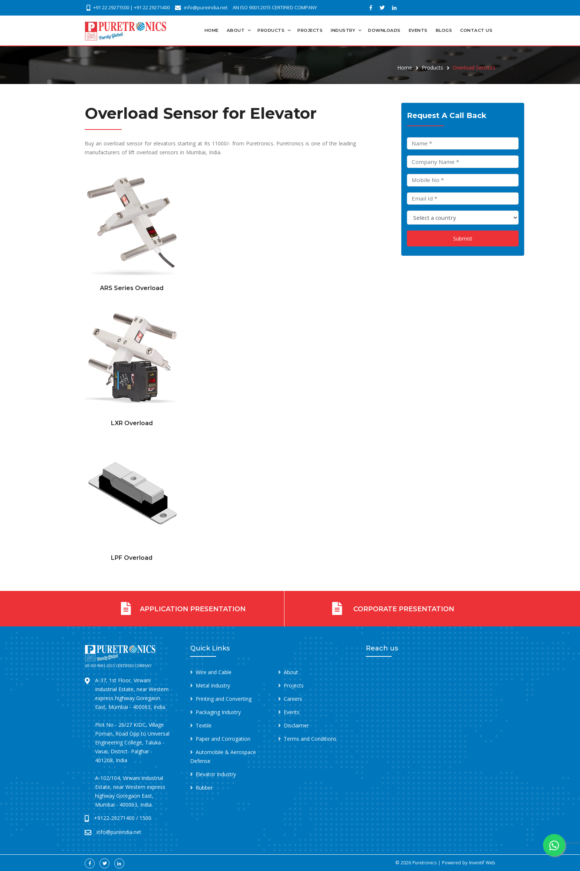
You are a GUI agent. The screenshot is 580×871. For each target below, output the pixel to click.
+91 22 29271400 (152, 7)
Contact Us (476, 30)
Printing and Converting (224, 698)
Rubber (204, 787)
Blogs (444, 30)
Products (270, 30)
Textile (204, 725)
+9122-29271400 (114, 817)
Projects (310, 30)
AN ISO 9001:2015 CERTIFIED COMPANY (275, 7)
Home (212, 30)
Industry (343, 30)
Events (418, 30)
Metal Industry (213, 685)
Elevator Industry (216, 774)
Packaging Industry (218, 712)
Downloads (384, 30)
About (236, 30)
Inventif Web (482, 863)
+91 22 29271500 (111, 7)
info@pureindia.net (205, 7)
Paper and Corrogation (223, 738)
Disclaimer (296, 725)
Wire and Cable (214, 672)
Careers (293, 698)
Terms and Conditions (310, 738)
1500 (145, 817)
